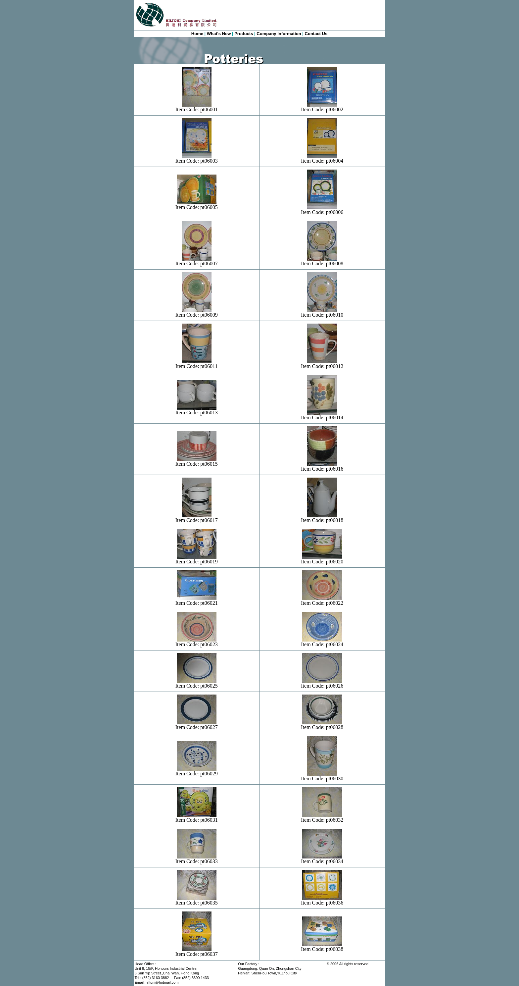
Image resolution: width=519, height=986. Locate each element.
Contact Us (316, 33)
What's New (219, 33)
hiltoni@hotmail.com (162, 982)
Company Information (279, 33)
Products (243, 33)
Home (197, 33)
